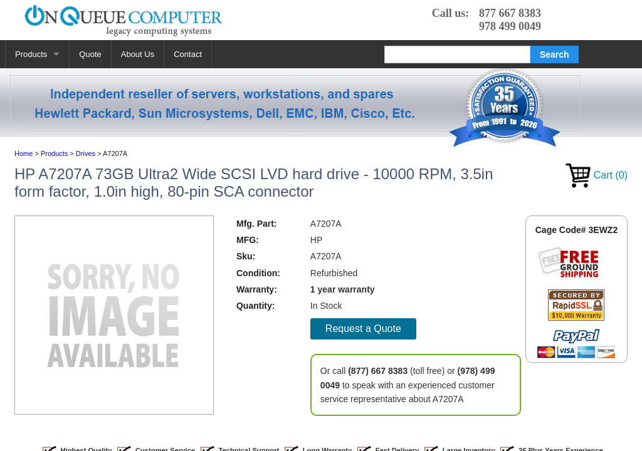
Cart (597, 175)
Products (31, 54)
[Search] (457, 54)
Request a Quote (363, 328)
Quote (90, 54)
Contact (188, 54)
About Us (137, 54)
